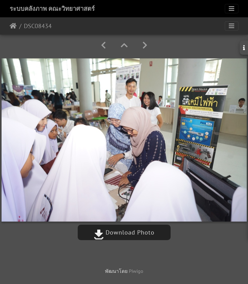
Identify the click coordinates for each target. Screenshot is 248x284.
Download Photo (124, 232)
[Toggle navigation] (231, 8)
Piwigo (136, 271)
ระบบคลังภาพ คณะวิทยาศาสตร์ (52, 9)
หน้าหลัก (13, 26)
